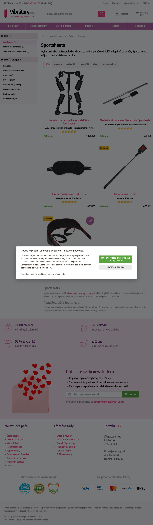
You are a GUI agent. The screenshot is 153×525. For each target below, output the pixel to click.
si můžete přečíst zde (55, 274)
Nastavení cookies (115, 267)
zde (76, 264)
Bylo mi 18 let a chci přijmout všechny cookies (115, 259)
